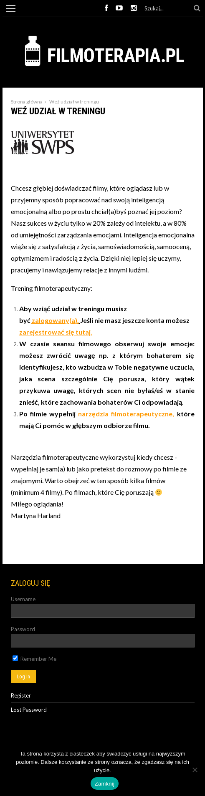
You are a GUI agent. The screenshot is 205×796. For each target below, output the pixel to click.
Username (23, 599)
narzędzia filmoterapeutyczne (125, 414)
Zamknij (104, 784)
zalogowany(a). (55, 320)
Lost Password (29, 709)
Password (23, 629)
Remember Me (34, 658)
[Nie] (194, 770)
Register (21, 695)
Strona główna (27, 101)
